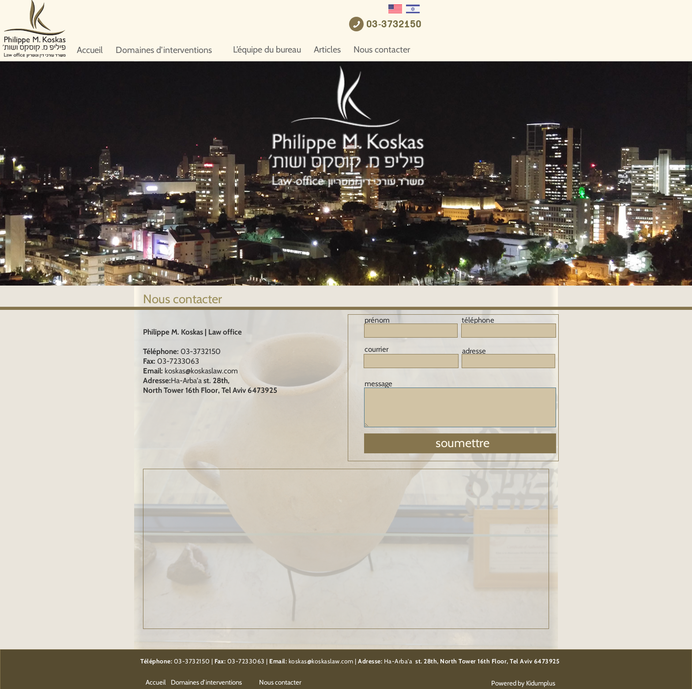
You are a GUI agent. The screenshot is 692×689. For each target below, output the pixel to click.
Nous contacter (516, 49)
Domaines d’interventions (298, 49)
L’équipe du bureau (401, 49)
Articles (461, 49)
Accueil (224, 49)
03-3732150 (528, 25)
